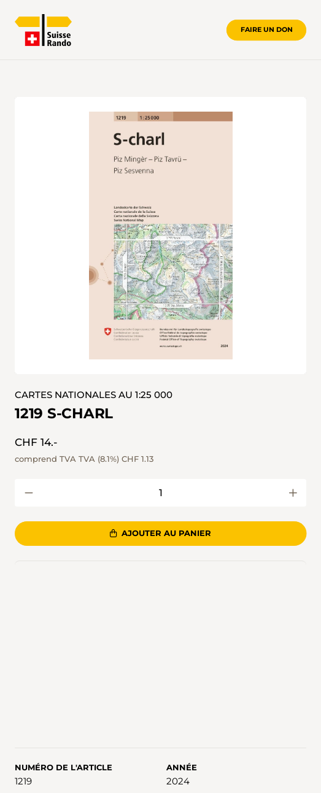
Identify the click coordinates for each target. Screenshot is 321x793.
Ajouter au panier (160, 533)
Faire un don (267, 29)
